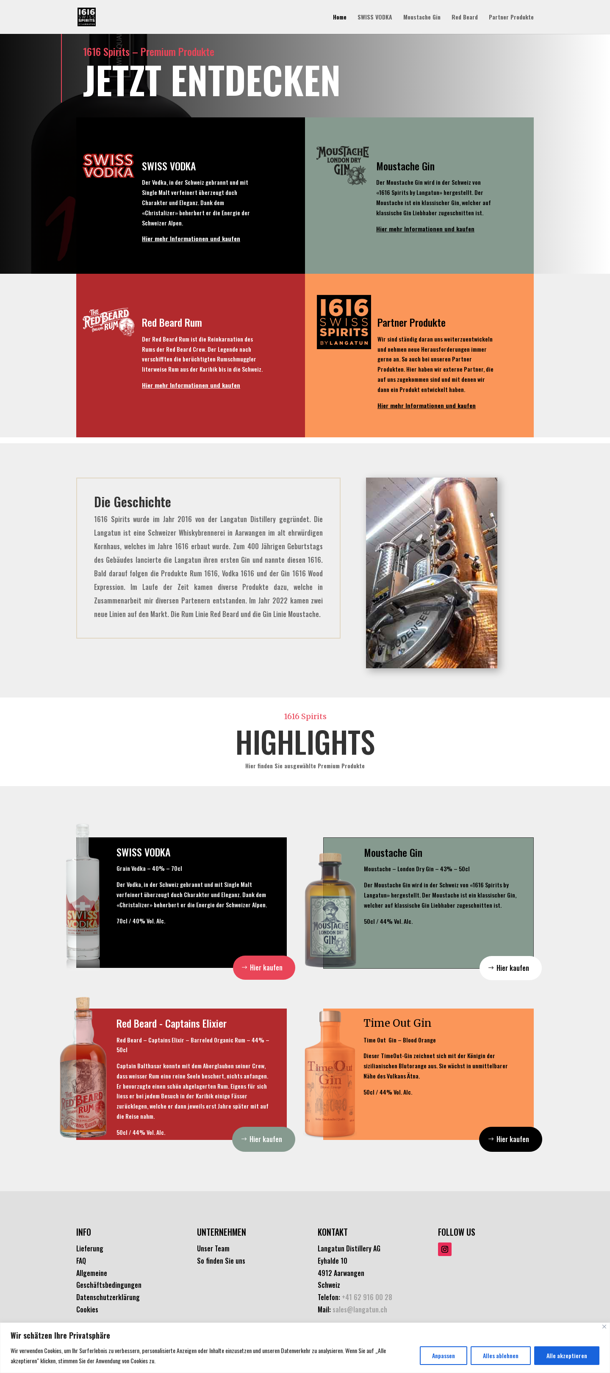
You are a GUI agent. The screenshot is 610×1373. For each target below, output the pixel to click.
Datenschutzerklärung (108, 1297)
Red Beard (465, 17)
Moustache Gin (422, 17)
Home (340, 17)
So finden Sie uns (221, 1261)
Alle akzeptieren (566, 1355)
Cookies (87, 1309)
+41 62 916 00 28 (367, 1297)
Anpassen (443, 1355)
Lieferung (89, 1248)
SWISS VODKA (375, 17)
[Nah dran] (604, 1327)
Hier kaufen (266, 967)
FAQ (81, 1261)
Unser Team (213, 1248)
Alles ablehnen (500, 1355)
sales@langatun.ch (360, 1309)
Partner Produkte (511, 17)
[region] (305, 1348)
